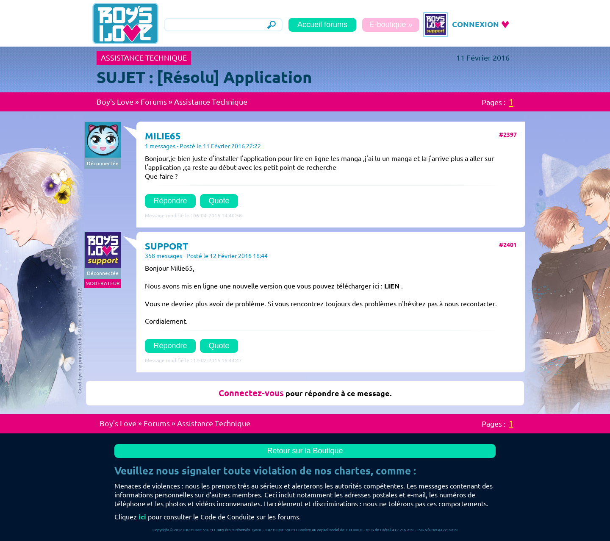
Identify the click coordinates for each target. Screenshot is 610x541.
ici (142, 517)
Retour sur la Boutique (305, 451)
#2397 (508, 134)
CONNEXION (475, 24)
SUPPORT (167, 246)
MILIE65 (163, 135)
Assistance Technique (210, 101)
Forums (154, 101)
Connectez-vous (251, 393)
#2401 (508, 244)
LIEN (391, 286)
